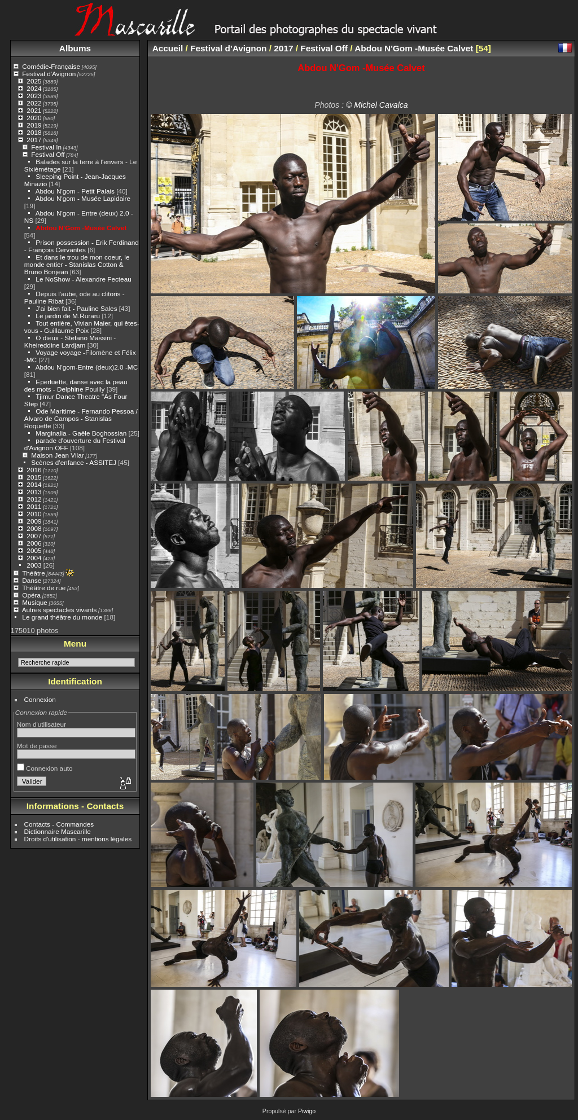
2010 (34, 513)
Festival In (46, 147)
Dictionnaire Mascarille (57, 831)
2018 (34, 132)
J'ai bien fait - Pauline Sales (76, 308)
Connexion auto (45, 768)
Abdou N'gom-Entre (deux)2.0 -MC (87, 367)
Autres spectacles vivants (59, 609)
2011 (34, 506)
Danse (31, 580)
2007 (34, 535)
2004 (34, 557)
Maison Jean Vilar (57, 455)
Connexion (40, 699)
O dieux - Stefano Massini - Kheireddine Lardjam (70, 341)
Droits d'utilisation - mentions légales (78, 838)
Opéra (31, 595)
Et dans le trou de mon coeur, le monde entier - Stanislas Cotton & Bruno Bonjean (77, 264)
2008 (34, 528)
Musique (34, 602)
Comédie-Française (51, 66)
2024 (34, 88)
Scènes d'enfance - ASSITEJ (73, 462)
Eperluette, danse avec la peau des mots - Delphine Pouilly (76, 385)
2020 (34, 117)
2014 (34, 484)
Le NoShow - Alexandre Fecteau (83, 279)
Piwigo (307, 1111)
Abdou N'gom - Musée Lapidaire (83, 198)
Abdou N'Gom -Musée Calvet (81, 227)
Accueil (167, 48)
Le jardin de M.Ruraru (68, 315)
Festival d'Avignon (49, 73)
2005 (34, 550)
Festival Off (47, 154)
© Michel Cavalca (377, 104)
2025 (34, 81)
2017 (34, 139)
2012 (34, 499)
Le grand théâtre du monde (62, 617)
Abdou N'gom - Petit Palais (75, 191)
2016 (34, 469)
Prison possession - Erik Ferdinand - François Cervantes (81, 246)
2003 (34, 565)
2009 (34, 521)
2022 (34, 103)
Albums (75, 48)
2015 (34, 477)
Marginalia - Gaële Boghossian (81, 433)
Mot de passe (37, 745)
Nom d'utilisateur (41, 724)
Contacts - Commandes (59, 824)
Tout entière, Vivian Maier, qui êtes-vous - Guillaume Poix (81, 326)
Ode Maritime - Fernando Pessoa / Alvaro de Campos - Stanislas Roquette (81, 418)
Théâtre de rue (43, 587)
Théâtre (33, 573)
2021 (34, 110)
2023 (34, 95)
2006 (34, 543)
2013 (34, 491)
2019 (34, 125)
